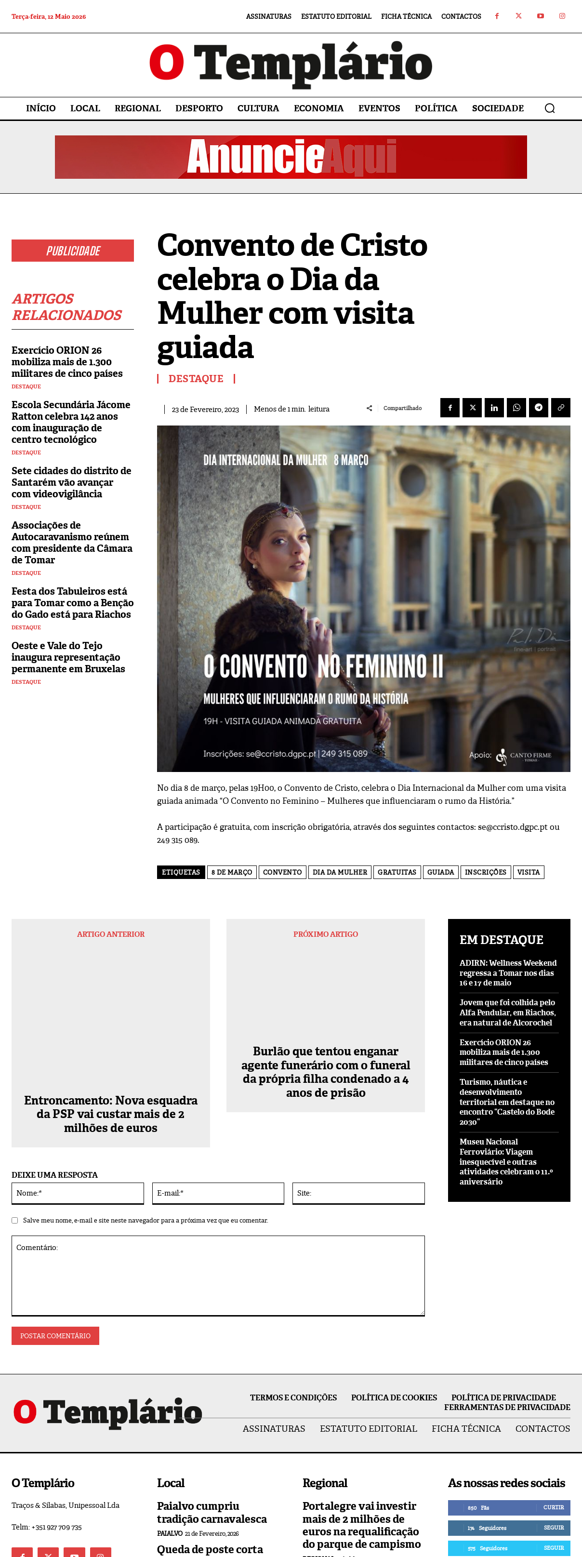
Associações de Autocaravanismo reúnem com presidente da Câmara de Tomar (72, 542)
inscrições (486, 872)
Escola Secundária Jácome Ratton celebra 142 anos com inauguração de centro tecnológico (71, 422)
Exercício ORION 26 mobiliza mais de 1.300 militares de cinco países (67, 362)
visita (528, 872)
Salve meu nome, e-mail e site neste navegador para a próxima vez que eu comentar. (145, 1110)
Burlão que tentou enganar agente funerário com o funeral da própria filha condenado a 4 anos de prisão (325, 997)
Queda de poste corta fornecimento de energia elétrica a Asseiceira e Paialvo (210, 1459)
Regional (318, 1449)
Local (167, 1493)
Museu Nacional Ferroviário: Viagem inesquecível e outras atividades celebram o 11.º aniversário (506, 1162)
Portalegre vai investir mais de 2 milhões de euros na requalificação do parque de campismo (362, 1415)
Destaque (26, 386)
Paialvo (170, 1424)
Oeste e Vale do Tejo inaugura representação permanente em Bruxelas (68, 657)
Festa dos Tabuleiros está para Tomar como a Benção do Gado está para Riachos (73, 603)
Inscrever (548, 1458)
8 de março (232, 872)
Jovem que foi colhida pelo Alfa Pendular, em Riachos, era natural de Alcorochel (508, 1013)
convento (282, 872)
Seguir (554, 1417)
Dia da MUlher (340, 872)
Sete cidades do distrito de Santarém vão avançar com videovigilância (72, 482)
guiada (440, 872)
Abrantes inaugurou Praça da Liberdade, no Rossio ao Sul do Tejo (359, 1478)
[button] (549, 108)
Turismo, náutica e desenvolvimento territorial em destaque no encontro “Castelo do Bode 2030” (507, 1102)
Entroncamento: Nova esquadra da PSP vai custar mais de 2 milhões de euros (111, 990)
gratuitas (397, 872)
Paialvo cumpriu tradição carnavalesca (212, 1402)
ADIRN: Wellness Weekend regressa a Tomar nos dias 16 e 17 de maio (508, 973)
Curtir (553, 1397)
